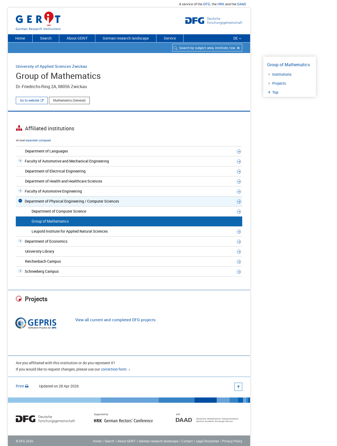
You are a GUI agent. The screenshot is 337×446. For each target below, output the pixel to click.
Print (22, 386)
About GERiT (77, 38)
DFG (206, 4)
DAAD (241, 4)
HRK (220, 4)
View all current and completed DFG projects (115, 319)
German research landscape (126, 38)
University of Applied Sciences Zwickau (51, 66)
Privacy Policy (232, 441)
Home (20, 38)
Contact (187, 441)
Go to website (29, 100)
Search (46, 38)
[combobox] (207, 47)
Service (170, 38)
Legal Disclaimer (207, 441)
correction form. (114, 369)
